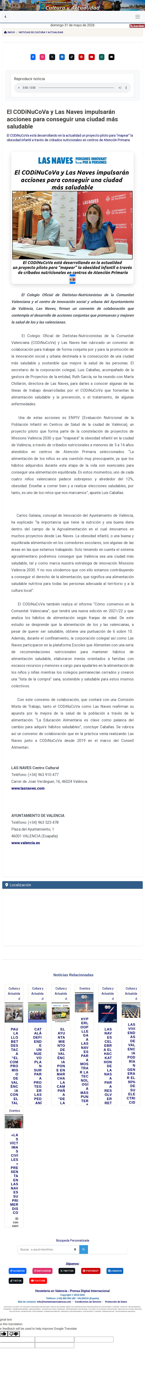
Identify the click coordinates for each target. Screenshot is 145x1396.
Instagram (42, 1270)
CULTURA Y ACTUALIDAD (97, 1309)
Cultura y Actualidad (14, 994)
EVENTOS (123, 1307)
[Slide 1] (72, 279)
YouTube (38, 1280)
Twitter (66, 1270)
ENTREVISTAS (26, 1311)
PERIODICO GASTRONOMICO (71, 1311)
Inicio (9, 32)
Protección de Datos (116, 1301)
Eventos (84, 988)
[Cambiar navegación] (138, 16)
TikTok (16, 1280)
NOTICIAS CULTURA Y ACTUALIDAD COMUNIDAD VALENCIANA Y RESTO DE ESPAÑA (34, 1307)
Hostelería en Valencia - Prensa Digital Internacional (72, 1291)
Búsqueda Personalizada (72, 1240)
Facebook (17, 1270)
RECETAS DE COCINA (126, 1309)
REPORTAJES (112, 1309)
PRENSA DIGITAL (108, 1311)
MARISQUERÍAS (35, 1309)
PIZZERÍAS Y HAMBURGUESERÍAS (15, 1309)
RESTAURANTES (134, 1307)
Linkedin (115, 1270)
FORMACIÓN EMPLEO (52, 1311)
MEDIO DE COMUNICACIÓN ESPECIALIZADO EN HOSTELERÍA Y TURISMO (93, 1307)
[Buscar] (44, 1249)
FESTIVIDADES (37, 1311)
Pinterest (91, 1270)
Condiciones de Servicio (88, 1301)
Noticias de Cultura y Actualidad (41, 32)
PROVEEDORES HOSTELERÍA (76, 1309)
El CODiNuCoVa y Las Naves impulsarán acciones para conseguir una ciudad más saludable (62, 119)
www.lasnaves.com (28, 788)
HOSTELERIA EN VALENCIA (125, 1311)
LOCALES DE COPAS (49, 1309)
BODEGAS (61, 1309)
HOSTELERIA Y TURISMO (92, 1311)
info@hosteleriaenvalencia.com (54, 1301)
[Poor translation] (14, 1334)
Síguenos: (72, 1263)
